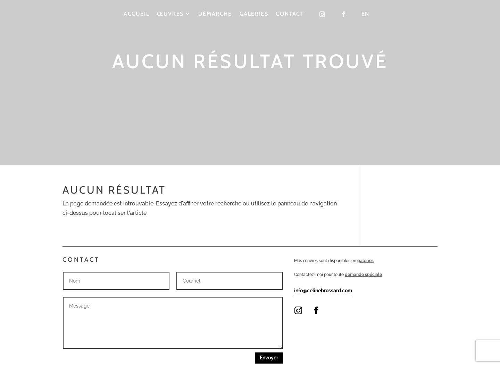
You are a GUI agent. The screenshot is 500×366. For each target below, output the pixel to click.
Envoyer (269, 357)
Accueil (136, 14)
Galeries (254, 14)
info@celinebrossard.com (323, 290)
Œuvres (170, 14)
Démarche (215, 14)
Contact (290, 14)
